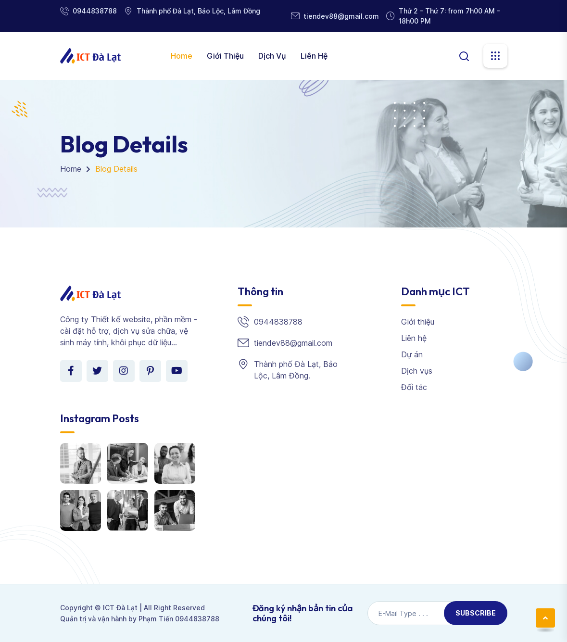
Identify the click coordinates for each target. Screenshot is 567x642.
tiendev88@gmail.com (341, 16)
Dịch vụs (416, 371)
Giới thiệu (225, 56)
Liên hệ (314, 56)
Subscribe (475, 613)
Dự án (412, 354)
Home (181, 56)
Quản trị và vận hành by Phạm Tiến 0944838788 (139, 619)
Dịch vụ (272, 56)
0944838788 (95, 11)
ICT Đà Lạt (120, 608)
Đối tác (414, 387)
